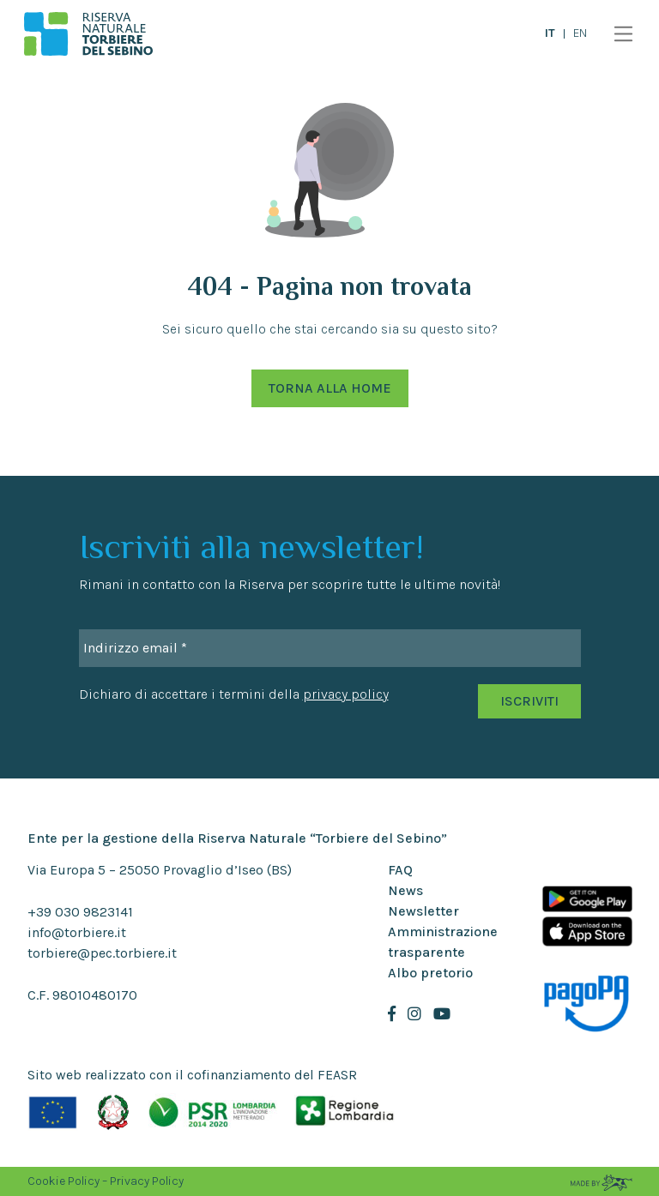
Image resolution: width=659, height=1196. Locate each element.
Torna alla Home (330, 388)
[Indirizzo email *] (330, 648)
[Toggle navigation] (619, 34)
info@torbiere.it (76, 932)
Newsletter (423, 911)
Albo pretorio (430, 973)
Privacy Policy (147, 1181)
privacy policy (346, 694)
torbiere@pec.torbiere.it (102, 953)
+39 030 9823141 (80, 912)
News (405, 890)
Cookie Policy (63, 1181)
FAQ (400, 870)
